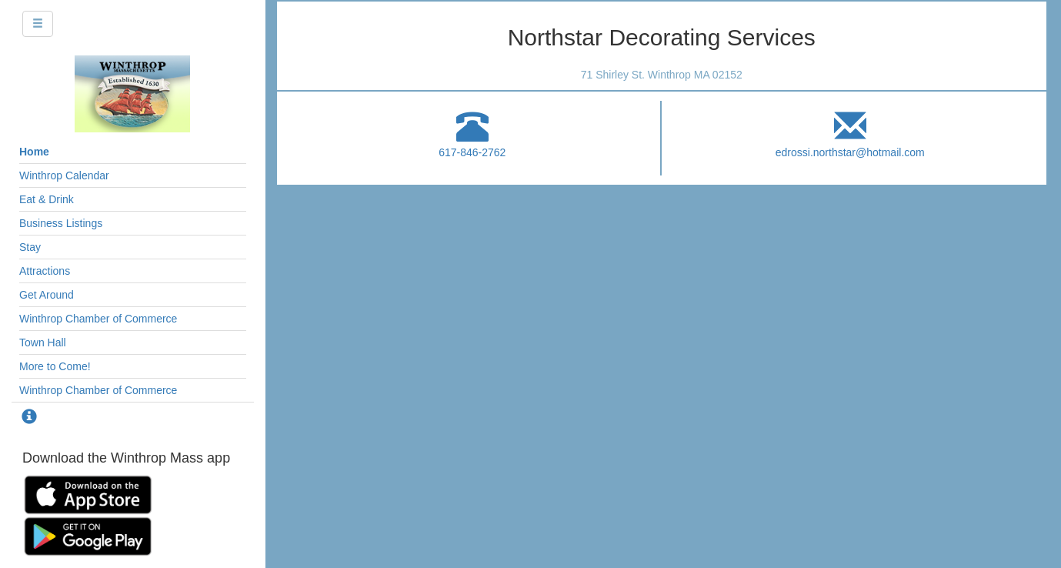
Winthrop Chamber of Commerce (98, 318)
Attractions (44, 271)
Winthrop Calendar (64, 175)
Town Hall (42, 342)
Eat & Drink (46, 199)
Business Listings (60, 223)
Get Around (46, 295)
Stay (30, 247)
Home (34, 151)
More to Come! (55, 366)
